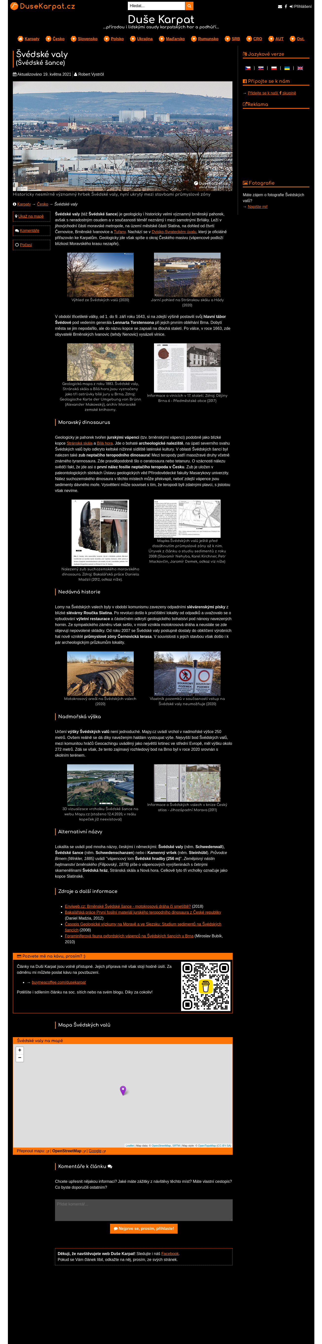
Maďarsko (175, 39)
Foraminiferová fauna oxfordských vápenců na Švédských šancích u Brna (129, 936)
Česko (58, 39)
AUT (279, 39)
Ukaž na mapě (31, 216)
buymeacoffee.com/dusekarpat (59, 982)
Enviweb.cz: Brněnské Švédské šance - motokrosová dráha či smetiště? (128, 906)
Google (95, 1151)
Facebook (170, 1254)
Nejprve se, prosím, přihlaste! (144, 1228)
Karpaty (32, 39)
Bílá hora (105, 443)
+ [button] (19, 1050)
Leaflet (130, 1145)
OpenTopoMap (207, 1145)
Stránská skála (80, 443)
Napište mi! (257, 207)
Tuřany (120, 232)
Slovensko (87, 39)
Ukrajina (144, 39)
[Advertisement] (144, 1307)
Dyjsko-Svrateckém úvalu (174, 232)
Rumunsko (208, 39)
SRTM (176, 1145)
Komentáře (29, 230)
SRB (236, 39)
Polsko (117, 39)
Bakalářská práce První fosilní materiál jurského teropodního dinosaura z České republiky (143, 912)
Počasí (26, 245)
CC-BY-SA (224, 1145)
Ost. (300, 39)
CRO (257, 39)
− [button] (19, 1058)
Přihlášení (301, 6)
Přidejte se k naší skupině (272, 93)
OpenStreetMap (161, 1145)
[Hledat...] (156, 6)
